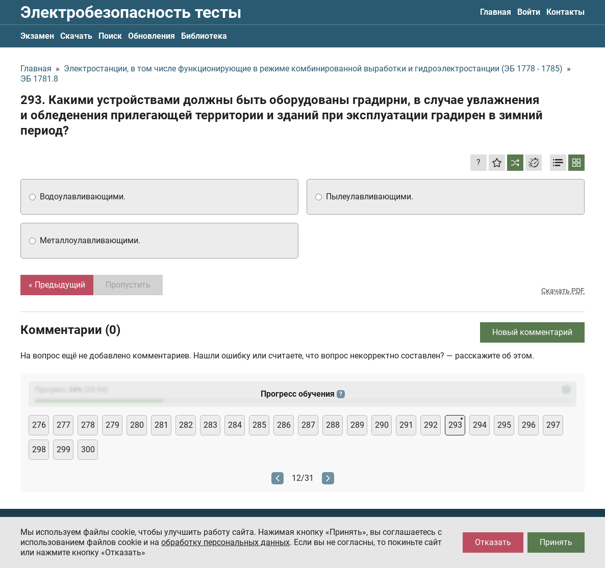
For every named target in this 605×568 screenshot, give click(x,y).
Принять (556, 542)
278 (88, 425)
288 (333, 425)
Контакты (565, 12)
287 (308, 425)
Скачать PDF (563, 291)
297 (553, 425)
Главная (495, 12)
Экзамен (37, 36)
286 (284, 425)
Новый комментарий (532, 332)
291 (406, 425)
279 (112, 425)
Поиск (110, 36)
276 (39, 425)
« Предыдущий (57, 285)
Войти (528, 12)
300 (88, 449)
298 (39, 449)
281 (161, 425)
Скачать (76, 36)
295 (504, 425)
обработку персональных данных (225, 542)
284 (235, 425)
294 (480, 425)
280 (137, 425)
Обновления (151, 36)
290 (382, 425)
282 (186, 425)
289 (357, 425)
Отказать (493, 542)
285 (259, 425)
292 (431, 425)
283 (210, 425)
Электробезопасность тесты (130, 12)
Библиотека (204, 36)
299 (63, 449)
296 (529, 425)
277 (63, 425)
